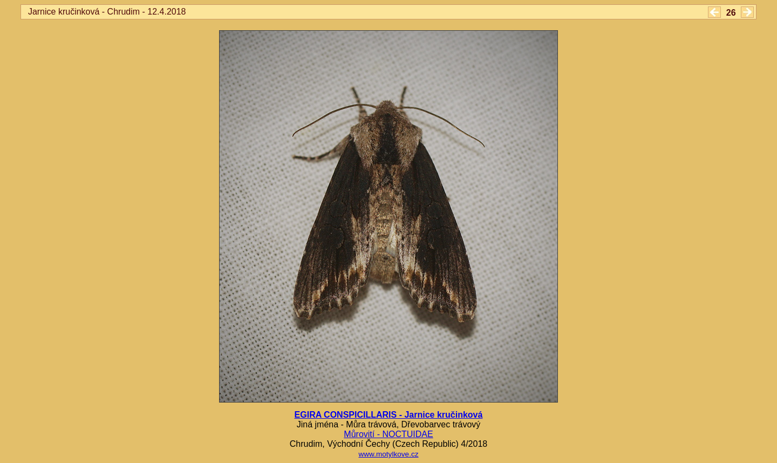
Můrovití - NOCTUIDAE (388, 434)
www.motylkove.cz (388, 454)
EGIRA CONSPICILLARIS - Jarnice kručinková (389, 414)
